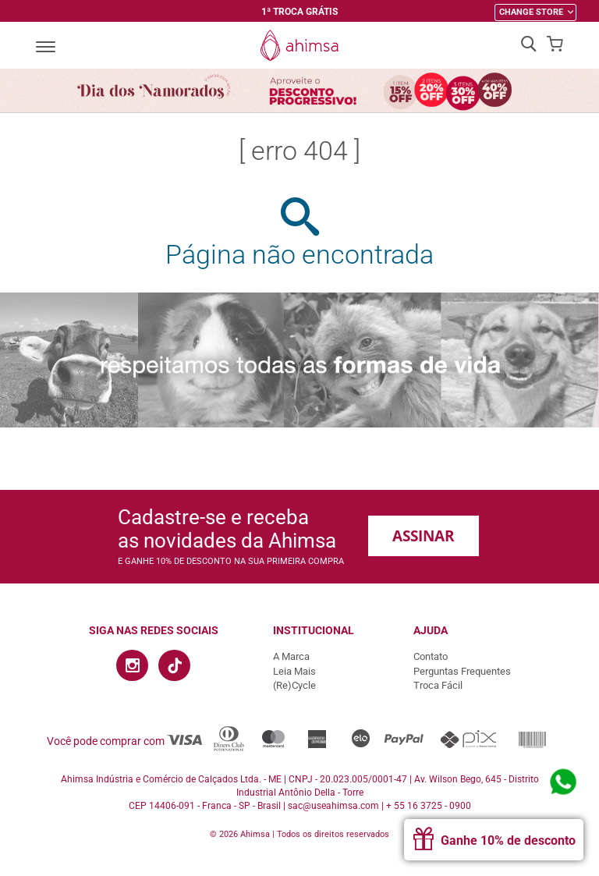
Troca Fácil (438, 685)
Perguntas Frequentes (462, 671)
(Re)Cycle (294, 685)
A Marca (291, 656)
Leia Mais (294, 671)
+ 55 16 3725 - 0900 (428, 805)
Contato (430, 656)
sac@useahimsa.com (333, 805)
